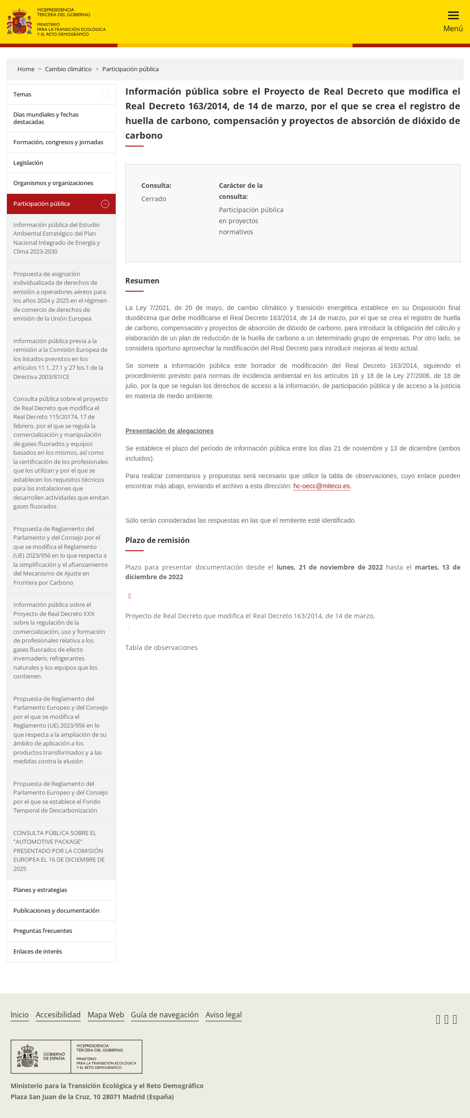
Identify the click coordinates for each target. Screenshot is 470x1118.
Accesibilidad (58, 1015)
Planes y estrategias (40, 890)
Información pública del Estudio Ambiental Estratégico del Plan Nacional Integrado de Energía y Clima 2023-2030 (56, 238)
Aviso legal (224, 1015)
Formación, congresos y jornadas (58, 142)
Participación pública (130, 69)
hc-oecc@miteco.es (321, 486)
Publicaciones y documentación (56, 910)
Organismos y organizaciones (53, 183)
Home (25, 69)
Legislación (28, 162)
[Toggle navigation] (450, 22)
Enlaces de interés (37, 951)
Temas (22, 94)
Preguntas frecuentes (42, 930)
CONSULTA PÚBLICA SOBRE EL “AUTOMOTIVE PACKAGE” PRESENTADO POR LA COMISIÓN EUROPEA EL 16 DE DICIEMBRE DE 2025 (59, 851)
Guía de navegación (165, 1015)
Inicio (20, 1015)
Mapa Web (106, 1015)
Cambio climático (68, 69)
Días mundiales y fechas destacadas (45, 118)
